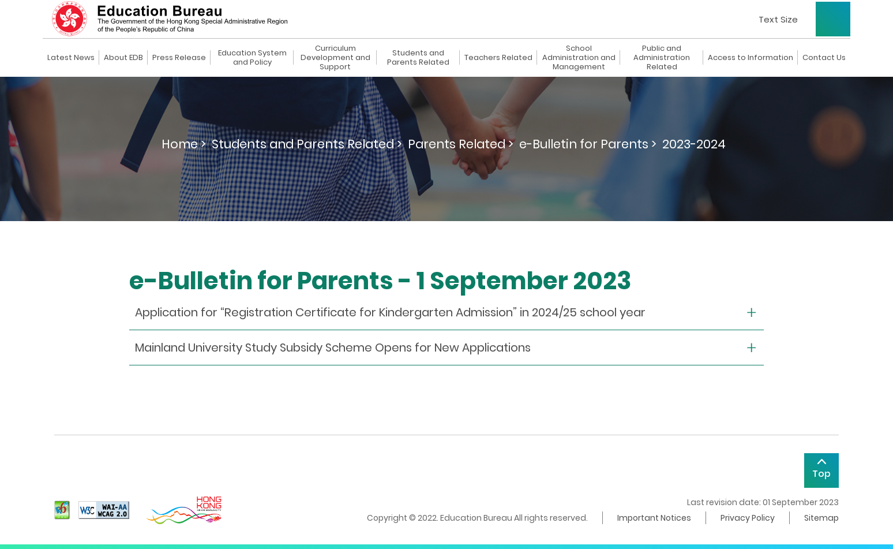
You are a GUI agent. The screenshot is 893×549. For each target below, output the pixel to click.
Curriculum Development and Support (335, 58)
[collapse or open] (446, 312)
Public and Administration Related (661, 58)
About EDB (123, 57)
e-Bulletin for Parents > (587, 144)
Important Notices (654, 518)
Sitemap (821, 518)
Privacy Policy (748, 518)
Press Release (179, 57)
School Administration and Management (579, 58)
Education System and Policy (252, 57)
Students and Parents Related (418, 57)
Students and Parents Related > (307, 144)
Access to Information (750, 57)
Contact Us (824, 57)
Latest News (71, 57)
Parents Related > (460, 144)
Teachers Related (498, 57)
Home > (184, 144)
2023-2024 (694, 144)
